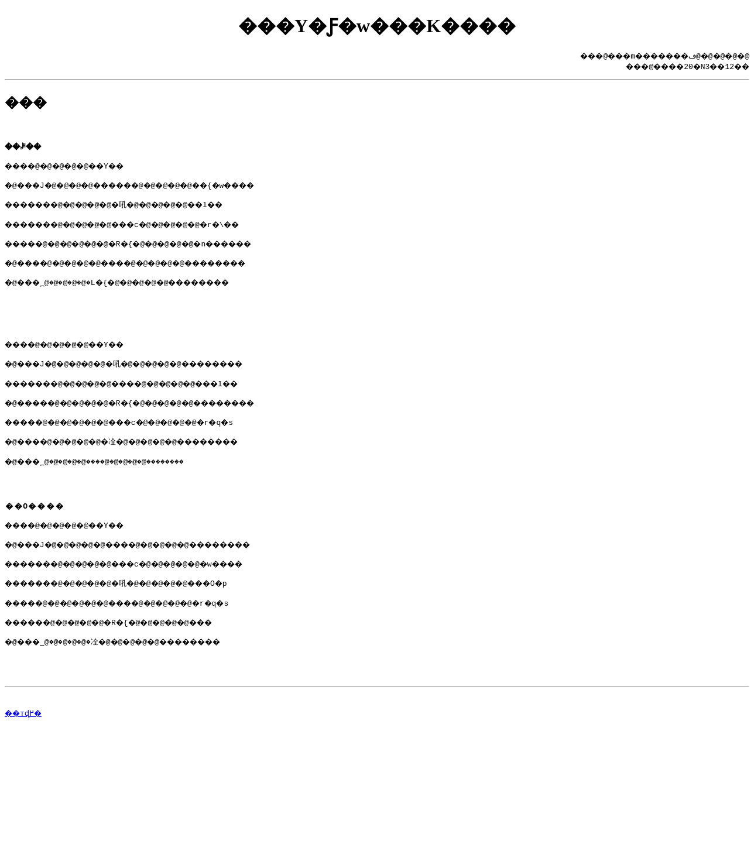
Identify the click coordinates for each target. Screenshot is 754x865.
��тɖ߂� (25, 771)
